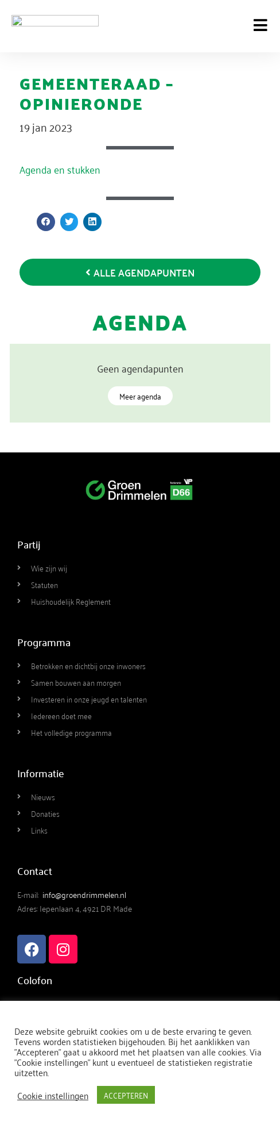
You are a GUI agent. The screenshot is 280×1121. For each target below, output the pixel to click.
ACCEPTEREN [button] (126, 1095)
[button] (46, 222)
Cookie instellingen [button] (52, 1095)
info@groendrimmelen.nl (84, 894)
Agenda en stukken (60, 169)
